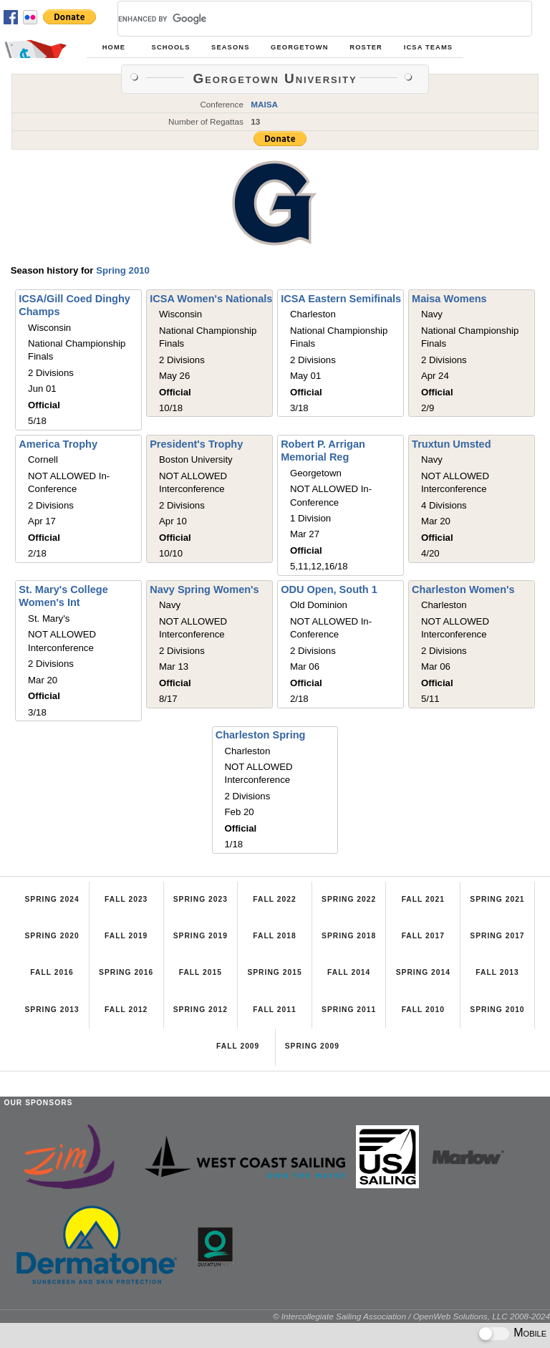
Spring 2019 (200, 936)
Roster (365, 47)
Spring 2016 (126, 972)
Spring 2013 (51, 1010)
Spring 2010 (123, 270)
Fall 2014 (348, 972)
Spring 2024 (51, 899)
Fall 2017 (423, 936)
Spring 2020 (51, 936)
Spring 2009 (312, 1046)
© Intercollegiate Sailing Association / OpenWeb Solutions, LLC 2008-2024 (411, 1316)
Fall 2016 (51, 972)
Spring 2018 (349, 936)
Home (113, 47)
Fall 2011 (274, 1010)
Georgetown (299, 47)
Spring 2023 (200, 899)
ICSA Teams (428, 47)
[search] (307, 18)
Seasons (230, 47)
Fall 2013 (497, 972)
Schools (171, 47)
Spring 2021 (497, 899)
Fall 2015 (200, 972)
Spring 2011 (349, 1010)
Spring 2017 (497, 936)
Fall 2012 (126, 1010)
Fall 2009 (237, 1046)
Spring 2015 (274, 972)
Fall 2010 (423, 1010)
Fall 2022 (274, 899)
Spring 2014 (423, 972)
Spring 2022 (349, 899)
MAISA (264, 104)
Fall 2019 (126, 936)
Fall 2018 (274, 936)
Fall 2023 (126, 899)
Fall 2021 (423, 899)
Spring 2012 (200, 1010)
